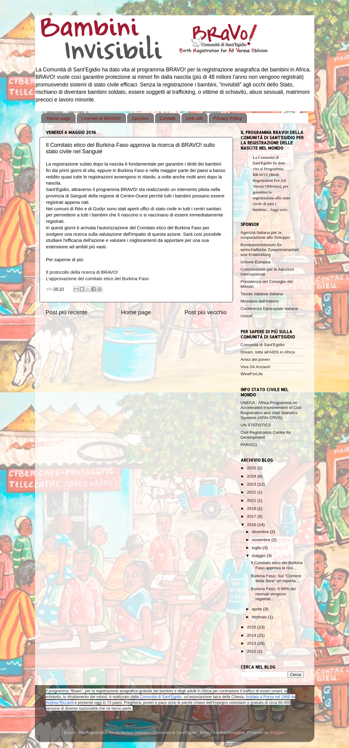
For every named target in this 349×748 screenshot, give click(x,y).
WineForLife (252, 374)
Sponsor (140, 118)
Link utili (194, 118)
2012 (252, 651)
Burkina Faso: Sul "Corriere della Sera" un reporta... (276, 578)
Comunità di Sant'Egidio (263, 344)
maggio (259, 555)
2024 (252, 476)
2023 (252, 484)
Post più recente (67, 312)
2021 (252, 500)
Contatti (168, 118)
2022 (252, 492)
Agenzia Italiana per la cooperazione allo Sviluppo (265, 235)
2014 (252, 635)
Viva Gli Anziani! (255, 366)
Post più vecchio (205, 312)
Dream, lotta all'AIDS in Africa (268, 352)
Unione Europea (256, 262)
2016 (252, 524)
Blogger (277, 732)
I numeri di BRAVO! (101, 118)
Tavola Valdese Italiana (262, 294)
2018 (252, 508)
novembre (262, 539)
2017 (252, 516)
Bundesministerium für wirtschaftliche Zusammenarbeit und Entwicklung (270, 249)
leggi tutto (278, 209)
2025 (252, 468)
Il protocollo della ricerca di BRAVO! (82, 272)
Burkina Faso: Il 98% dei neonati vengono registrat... (273, 593)
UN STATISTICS (256, 425)
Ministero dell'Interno (260, 301)
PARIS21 (249, 444)
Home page (59, 118)
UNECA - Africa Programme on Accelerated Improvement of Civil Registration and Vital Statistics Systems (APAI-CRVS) (271, 410)
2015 (252, 627)
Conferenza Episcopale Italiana (269, 308)
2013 (252, 643)
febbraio (260, 617)
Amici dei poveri (255, 359)
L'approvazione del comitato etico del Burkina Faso (97, 278)
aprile (257, 609)
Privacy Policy (227, 118)
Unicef (246, 316)
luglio (257, 547)
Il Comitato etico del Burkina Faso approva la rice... (276, 565)
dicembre (261, 531)
